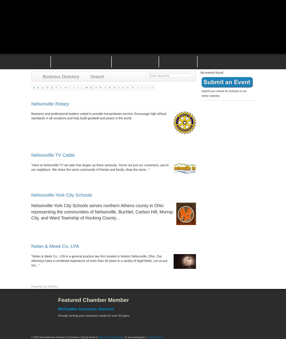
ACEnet (237, 303)
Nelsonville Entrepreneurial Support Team (178, 61)
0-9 (151, 87)
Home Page (37, 61)
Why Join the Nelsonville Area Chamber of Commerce (81, 61)
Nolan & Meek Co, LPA (55, 246)
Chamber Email (155, 337)
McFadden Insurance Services (86, 309)
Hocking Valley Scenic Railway (243, 323)
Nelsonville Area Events (135, 61)
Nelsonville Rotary (50, 103)
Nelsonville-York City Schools (61, 195)
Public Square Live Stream (236, 14)
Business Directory (58, 76)
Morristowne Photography (111, 337)
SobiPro (52, 286)
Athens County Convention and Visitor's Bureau (200, 303)
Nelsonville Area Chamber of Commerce (83, 13)
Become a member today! (226, 113)
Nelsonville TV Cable (53, 155)
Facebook (39, 303)
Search (95, 76)
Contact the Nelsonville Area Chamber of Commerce (228, 61)
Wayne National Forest (218, 323)
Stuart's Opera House (194, 323)
